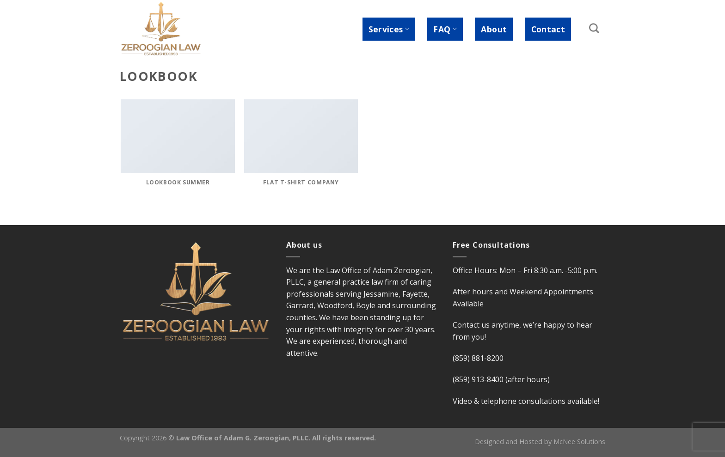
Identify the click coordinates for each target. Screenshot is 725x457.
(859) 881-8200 (478, 358)
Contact (548, 29)
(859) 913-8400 (478, 379)
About (494, 29)
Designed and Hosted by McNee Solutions (540, 441)
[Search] (594, 28)
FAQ (445, 29)
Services (389, 29)
